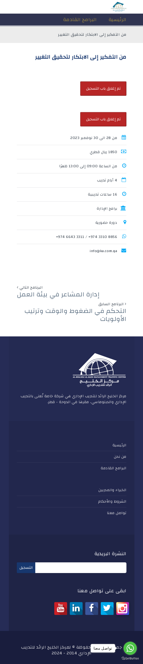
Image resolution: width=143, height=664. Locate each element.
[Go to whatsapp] (130, 648)
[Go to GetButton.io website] (130, 658)
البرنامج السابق (111, 304)
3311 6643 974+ (70, 236)
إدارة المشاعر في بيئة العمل (58, 294)
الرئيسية (119, 445)
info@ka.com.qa (103, 251)
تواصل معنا (116, 513)
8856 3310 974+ (102, 236)
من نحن (120, 456)
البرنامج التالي (31, 287)
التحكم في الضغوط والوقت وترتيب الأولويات (75, 315)
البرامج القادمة (113, 468)
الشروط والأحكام (112, 501)
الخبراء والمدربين (112, 490)
